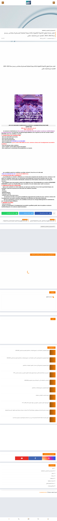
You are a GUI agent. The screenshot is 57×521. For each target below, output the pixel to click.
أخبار (53, 468)
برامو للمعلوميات (43, 492)
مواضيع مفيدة (51, 486)
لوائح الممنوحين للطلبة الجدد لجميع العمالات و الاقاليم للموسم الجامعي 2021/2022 (32, 350)
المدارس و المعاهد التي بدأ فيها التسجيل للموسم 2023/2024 (36, 380)
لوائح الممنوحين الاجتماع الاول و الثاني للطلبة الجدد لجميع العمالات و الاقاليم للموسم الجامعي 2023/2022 (28, 358)
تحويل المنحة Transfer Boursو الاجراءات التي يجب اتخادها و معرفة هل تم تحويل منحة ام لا (31, 417)
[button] (43, 213)
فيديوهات (52, 478)
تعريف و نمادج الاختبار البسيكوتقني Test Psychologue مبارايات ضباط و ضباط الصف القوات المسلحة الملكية (27, 410)
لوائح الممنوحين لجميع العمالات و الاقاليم (40, 387)
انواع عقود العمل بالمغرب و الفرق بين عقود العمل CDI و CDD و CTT (35, 402)
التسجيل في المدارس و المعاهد (48, 30)
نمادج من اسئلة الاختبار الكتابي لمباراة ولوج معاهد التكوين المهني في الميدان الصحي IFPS (31, 373)
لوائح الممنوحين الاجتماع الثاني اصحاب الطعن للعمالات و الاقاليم (36, 365)
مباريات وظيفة (51, 481)
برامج (53, 473)
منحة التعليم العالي (50, 483)
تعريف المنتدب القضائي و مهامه (42, 395)
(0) (2, 38)
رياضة (52, 476)
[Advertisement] (28, 16)
